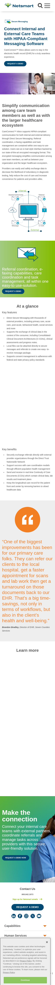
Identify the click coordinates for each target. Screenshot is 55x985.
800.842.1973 (27, 894)
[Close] (47, 949)
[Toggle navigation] (47, 5)
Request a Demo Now (15, 858)
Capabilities (12, 925)
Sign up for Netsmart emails (25, 899)
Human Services (15, 935)
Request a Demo (15, 64)
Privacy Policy (26, 968)
